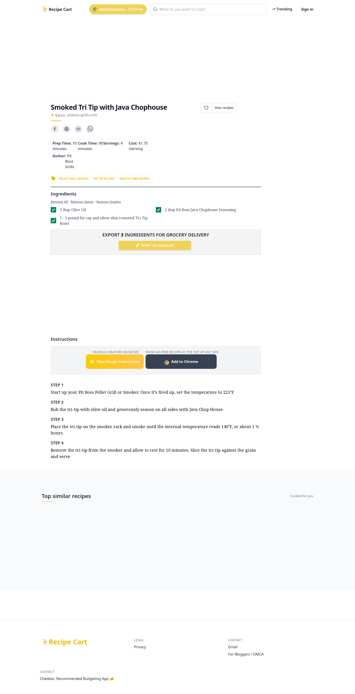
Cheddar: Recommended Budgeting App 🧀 (77, 678)
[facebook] (55, 129)
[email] (78, 129)
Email (232, 646)
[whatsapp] (90, 129)
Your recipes (224, 107)
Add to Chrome (181, 362)
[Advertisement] (176, 57)
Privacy (140, 646)
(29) (62, 115)
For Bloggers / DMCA (246, 654)
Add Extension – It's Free (118, 9)
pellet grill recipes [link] (74, 179)
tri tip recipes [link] (104, 179)
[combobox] (208, 9)
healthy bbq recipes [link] (134, 179)
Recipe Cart (68, 642)
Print (248, 107)
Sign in (307, 9)
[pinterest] (66, 129)
